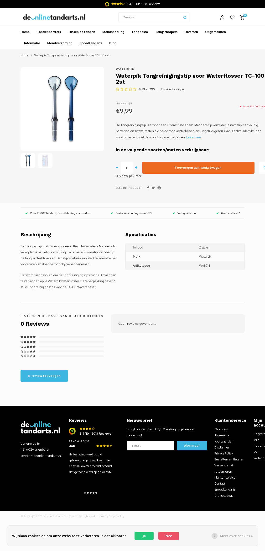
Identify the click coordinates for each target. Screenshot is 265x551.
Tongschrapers (166, 33)
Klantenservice (224, 479)
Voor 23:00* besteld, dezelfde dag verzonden (57, 214)
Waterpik (125, 70)
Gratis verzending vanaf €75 (131, 214)
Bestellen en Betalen (229, 461)
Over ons (221, 430)
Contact (219, 485)
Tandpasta (139, 33)
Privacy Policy (223, 454)
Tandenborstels (49, 33)
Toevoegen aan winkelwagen (198, 169)
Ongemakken (215, 33)
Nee (169, 536)
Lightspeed (89, 517)
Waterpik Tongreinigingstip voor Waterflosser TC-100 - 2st (72, 57)
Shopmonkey (116, 517)
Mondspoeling (113, 33)
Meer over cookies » (236, 536)
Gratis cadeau (224, 497)
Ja (144, 536)
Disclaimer (221, 448)
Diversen (191, 33)
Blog (112, 44)
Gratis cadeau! (228, 214)
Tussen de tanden (81, 33)
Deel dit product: (129, 189)
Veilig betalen (184, 214)
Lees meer (193, 138)
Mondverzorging (59, 44)
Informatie (32, 44)
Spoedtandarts (90, 44)
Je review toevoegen (172, 90)
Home (25, 33)
